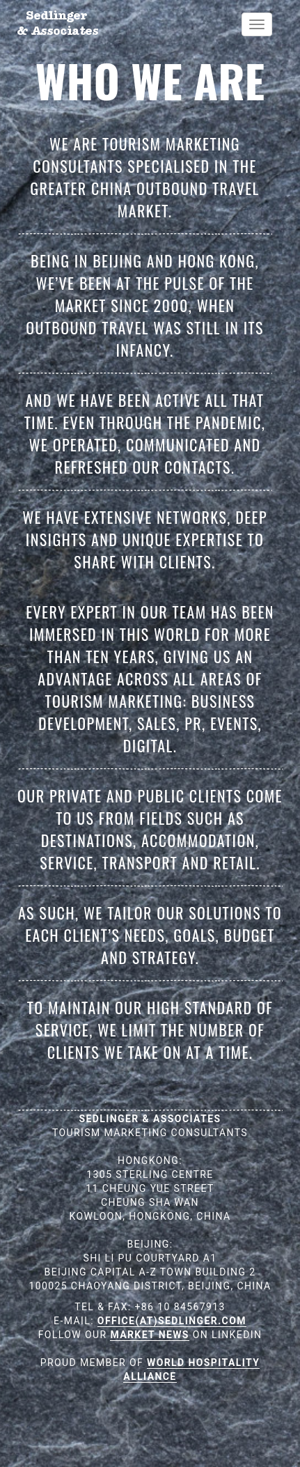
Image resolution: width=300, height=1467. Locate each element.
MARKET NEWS (149, 1334)
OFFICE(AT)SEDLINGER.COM (171, 1320)
